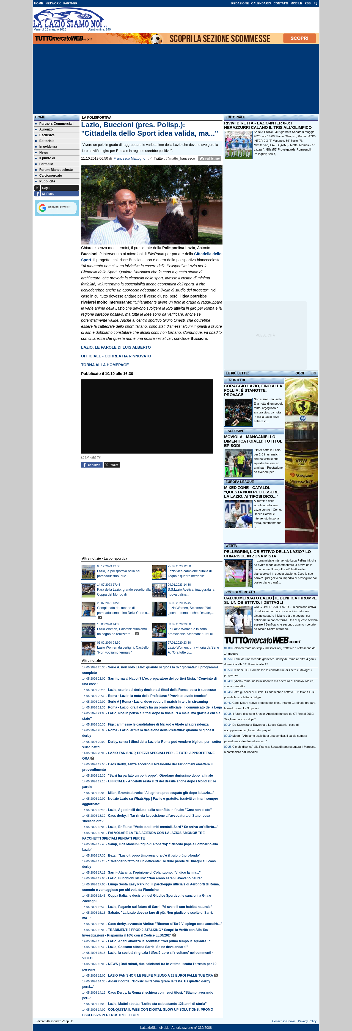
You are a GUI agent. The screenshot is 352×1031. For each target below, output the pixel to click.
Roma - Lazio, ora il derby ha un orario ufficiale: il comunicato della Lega (165, 707)
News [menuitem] (41, 152)
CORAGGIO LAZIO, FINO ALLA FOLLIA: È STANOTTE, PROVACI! (253, 390)
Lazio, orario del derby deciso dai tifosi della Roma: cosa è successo (162, 690)
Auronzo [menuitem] (44, 129)
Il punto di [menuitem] (45, 158)
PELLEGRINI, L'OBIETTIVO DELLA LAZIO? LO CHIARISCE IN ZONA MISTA (267, 553)
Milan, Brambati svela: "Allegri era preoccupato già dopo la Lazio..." (161, 793)
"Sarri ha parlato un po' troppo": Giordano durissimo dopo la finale (160, 775)
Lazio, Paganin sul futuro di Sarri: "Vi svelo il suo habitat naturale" (160, 907)
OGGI (299, 373)
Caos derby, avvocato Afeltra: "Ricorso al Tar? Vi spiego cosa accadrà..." (165, 924)
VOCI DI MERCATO (240, 592)
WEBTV (231, 546)
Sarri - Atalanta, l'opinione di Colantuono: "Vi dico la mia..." (154, 872)
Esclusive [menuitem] (44, 135)
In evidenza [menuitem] (46, 147)
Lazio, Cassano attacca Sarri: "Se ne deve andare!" (148, 947)
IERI (313, 373)
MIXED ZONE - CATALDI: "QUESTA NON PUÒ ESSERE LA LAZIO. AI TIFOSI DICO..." (251, 492)
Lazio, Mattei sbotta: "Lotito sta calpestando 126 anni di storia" (157, 1004)
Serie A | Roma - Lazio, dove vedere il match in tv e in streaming (158, 702)
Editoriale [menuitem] (44, 141)
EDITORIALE (235, 117)
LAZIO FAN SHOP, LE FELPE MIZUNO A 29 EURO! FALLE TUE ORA (160, 975)
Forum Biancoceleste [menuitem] (54, 170)
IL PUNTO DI (235, 380)
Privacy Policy (307, 1021)
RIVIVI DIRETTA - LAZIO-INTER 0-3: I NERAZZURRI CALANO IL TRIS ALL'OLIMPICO (268, 125)
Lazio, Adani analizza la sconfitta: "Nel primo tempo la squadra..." (159, 941)
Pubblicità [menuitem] (45, 181)
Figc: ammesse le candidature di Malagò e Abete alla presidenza (158, 724)
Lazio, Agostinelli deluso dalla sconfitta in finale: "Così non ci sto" (160, 810)
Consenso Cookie (284, 1021)
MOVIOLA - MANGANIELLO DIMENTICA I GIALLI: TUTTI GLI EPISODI (254, 441)
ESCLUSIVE (235, 431)
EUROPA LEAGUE (240, 482)
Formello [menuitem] (44, 164)
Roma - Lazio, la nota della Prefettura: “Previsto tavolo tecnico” (157, 696)
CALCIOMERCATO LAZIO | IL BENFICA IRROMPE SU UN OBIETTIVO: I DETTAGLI (270, 600)
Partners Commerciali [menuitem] (54, 124)
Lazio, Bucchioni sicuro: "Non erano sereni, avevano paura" (155, 878)
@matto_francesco (180, 158)
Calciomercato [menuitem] (48, 175)
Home (40, 117)
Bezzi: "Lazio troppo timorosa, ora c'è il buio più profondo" (154, 855)
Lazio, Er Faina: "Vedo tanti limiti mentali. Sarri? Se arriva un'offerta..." (163, 827)
